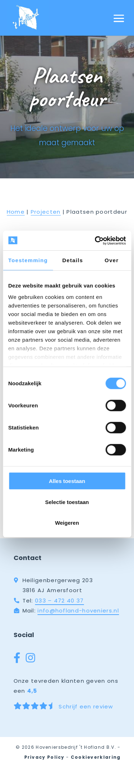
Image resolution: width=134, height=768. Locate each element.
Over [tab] (112, 260)
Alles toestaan (67, 481)
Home (16, 211)
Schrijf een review (63, 706)
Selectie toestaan (67, 502)
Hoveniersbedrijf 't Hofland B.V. (76, 747)
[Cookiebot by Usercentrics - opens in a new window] (95, 240)
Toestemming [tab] (28, 260)
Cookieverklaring (96, 757)
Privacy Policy (44, 757)
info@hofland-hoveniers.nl (78, 610)
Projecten (46, 211)
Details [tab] (72, 260)
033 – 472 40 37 (59, 600)
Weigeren (67, 523)
